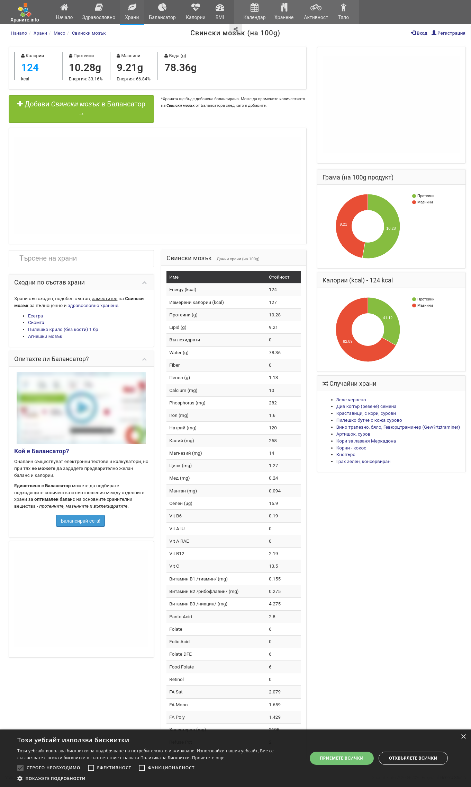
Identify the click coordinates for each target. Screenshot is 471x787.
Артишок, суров (353, 434)
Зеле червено (351, 399)
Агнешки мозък (45, 336)
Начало (64, 11)
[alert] (235, 758)
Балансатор (162, 11)
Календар (254, 11)
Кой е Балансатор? (41, 451)
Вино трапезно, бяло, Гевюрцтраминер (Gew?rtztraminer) (398, 427)
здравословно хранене (93, 305)
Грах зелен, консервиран (363, 461)
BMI (219, 11)
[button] (158, 778)
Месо (59, 33)
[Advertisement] (157, 185)
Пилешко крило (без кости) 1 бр (63, 329)
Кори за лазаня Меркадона (366, 441)
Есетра (35, 315)
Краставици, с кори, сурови (366, 413)
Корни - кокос (351, 448)
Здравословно (98, 11)
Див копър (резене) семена (366, 406)
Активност (316, 11)
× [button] (463, 737)
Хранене (284, 11)
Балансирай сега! (80, 521)
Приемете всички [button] (341, 758)
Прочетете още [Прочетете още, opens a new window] (208, 758)
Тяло (343, 11)
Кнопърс (345, 454)
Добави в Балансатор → (81, 109)
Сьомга (36, 322)
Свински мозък (89, 33)
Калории (195, 11)
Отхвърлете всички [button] (413, 758)
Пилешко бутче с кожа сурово (369, 420)
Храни (132, 11)
